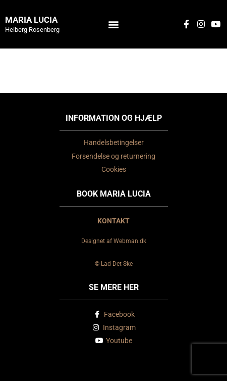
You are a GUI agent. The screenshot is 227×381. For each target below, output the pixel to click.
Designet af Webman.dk (113, 241)
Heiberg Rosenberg (32, 29)
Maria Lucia (31, 20)
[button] (113, 24)
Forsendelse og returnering (113, 156)
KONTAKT (113, 221)
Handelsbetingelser (114, 142)
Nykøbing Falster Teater (113, 65)
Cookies (113, 169)
